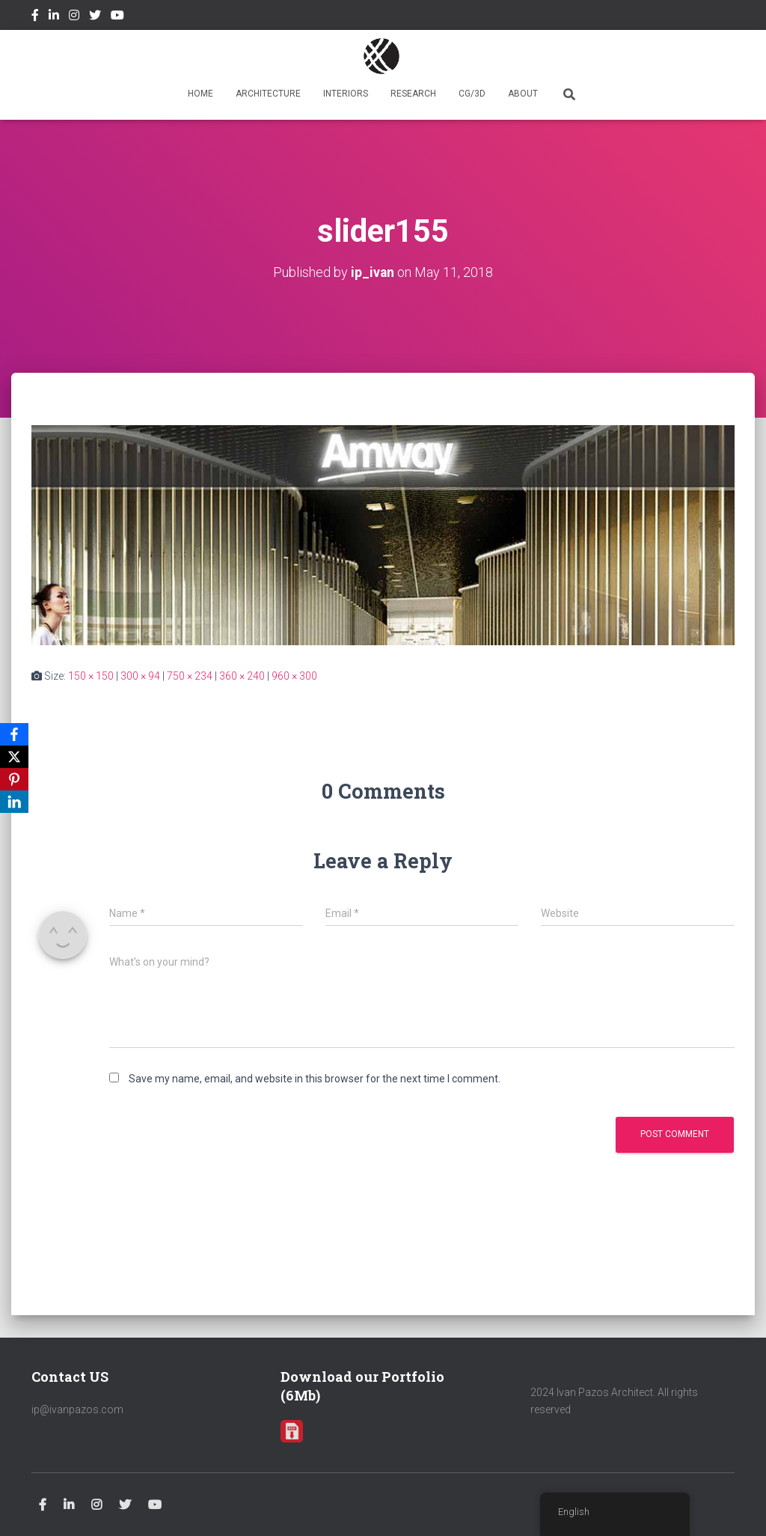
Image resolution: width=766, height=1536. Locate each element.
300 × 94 (140, 676)
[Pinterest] (14, 779)
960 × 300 (294, 676)
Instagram (74, 17)
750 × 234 (189, 676)
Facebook (35, 17)
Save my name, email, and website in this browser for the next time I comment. (314, 1079)
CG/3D (472, 93)
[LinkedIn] (14, 801)
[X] (14, 757)
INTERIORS (345, 93)
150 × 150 (91, 676)
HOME (200, 93)
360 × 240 (242, 676)
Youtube (117, 17)
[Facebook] (14, 734)
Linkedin (54, 17)
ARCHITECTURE (268, 93)
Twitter (95, 17)
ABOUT (523, 93)
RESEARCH (413, 93)
